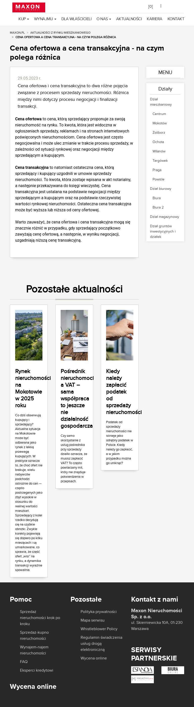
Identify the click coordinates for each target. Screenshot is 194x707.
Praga (157, 169)
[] (150, 6)
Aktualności (129, 19)
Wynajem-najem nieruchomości (34, 650)
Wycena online (94, 658)
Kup (22, 19)
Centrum (159, 113)
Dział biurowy (160, 188)
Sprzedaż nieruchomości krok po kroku (40, 618)
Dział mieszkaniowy (161, 102)
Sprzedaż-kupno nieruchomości (34, 635)
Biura (157, 197)
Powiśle (158, 179)
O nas (102, 19)
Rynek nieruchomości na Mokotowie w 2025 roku (33, 388)
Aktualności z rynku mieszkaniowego (60, 32)
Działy (165, 88)
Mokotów (160, 123)
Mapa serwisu (93, 620)
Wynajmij (43, 19)
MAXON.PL (17, 32)
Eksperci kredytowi (36, 670)
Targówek (160, 160)
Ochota (158, 141)
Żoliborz (159, 132)
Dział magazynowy (164, 216)
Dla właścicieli (76, 19)
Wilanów (159, 151)
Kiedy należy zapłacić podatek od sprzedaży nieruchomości (124, 391)
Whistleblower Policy (99, 629)
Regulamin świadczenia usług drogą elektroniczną (101, 643)
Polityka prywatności (99, 612)
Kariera (154, 19)
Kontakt (175, 19)
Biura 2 (158, 207)
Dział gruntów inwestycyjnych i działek (163, 231)
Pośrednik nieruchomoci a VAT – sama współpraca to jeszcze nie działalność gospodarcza (77, 398)
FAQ (24, 662)
